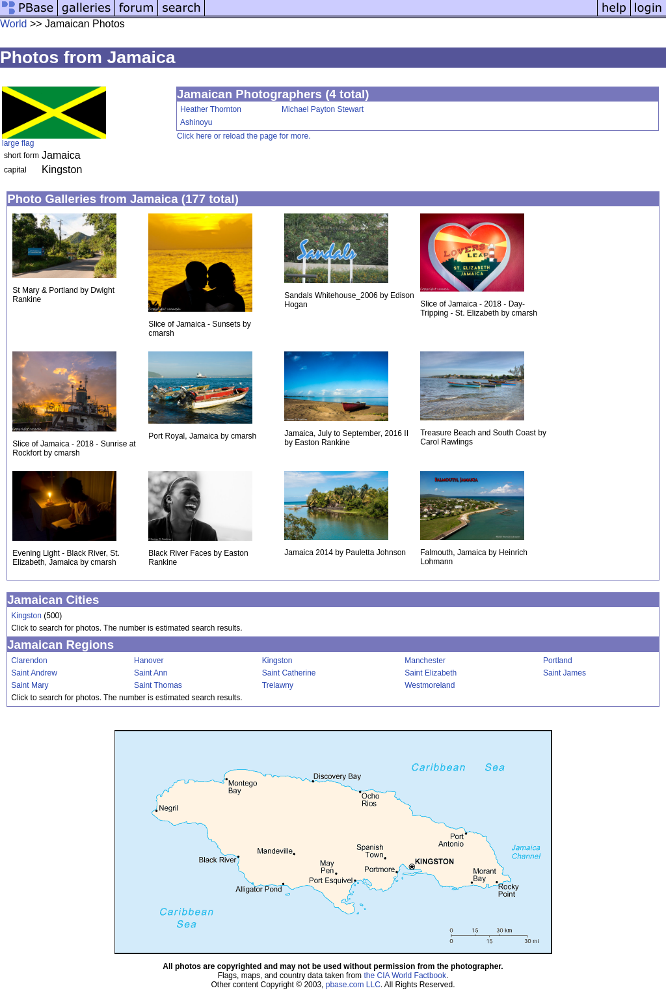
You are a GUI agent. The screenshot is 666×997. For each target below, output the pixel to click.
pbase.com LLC (353, 984)
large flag (18, 143)
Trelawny (277, 685)
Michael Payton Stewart (323, 109)
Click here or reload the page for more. (243, 136)
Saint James (564, 672)
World (13, 23)
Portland (557, 660)
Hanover (148, 660)
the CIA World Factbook (405, 975)
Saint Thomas (158, 685)
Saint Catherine (289, 672)
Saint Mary (29, 685)
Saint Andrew (34, 672)
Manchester (425, 660)
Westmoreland (430, 685)
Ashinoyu (196, 122)
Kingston (26, 615)
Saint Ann (150, 672)
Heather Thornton (210, 109)
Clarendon (29, 660)
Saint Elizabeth (431, 672)
